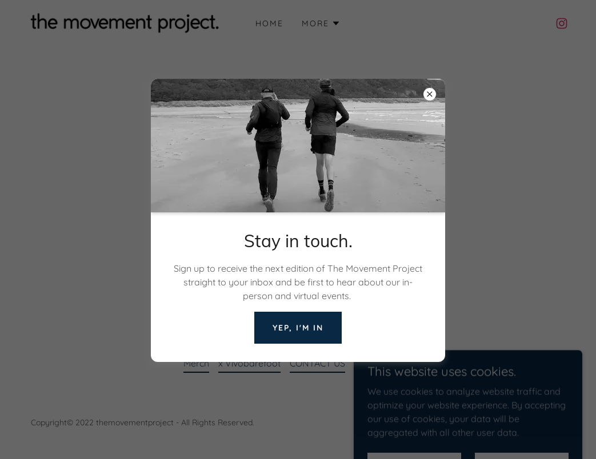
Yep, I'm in (298, 328)
